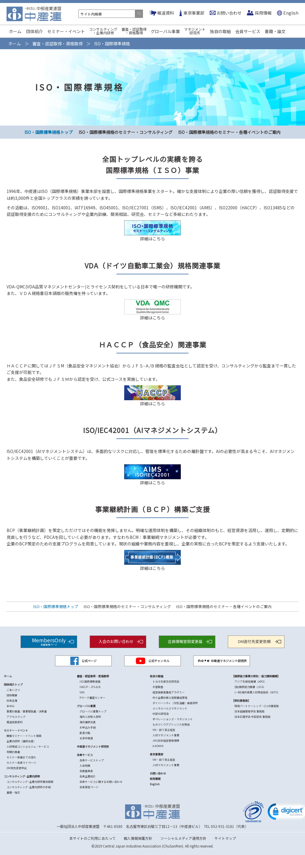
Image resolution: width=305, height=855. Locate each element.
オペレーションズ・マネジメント (172, 719)
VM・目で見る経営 (163, 730)
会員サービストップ (92, 760)
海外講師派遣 (88, 722)
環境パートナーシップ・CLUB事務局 (256, 706)
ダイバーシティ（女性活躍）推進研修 (175, 703)
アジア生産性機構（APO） (250, 682)
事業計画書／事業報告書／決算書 (27, 711)
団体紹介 (34, 31)
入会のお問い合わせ (116, 641)
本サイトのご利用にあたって (92, 838)
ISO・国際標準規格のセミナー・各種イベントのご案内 (229, 132)
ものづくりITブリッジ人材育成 (171, 724)
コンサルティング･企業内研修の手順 (29, 787)
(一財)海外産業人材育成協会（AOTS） (257, 692)
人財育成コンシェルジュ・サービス (28, 747)
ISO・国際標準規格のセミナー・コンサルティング (125, 132)
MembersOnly (49, 641)
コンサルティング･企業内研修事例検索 (30, 782)
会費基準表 (86, 771)
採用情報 (263, 13)
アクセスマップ (16, 717)
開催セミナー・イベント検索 (24, 736)
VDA (82, 692)
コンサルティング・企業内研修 (103, 31)
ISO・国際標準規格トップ (48, 132)
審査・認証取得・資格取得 (134, 31)
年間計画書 (13, 752)
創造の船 (85, 733)
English (290, 13)
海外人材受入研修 (90, 717)
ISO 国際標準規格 (90, 682)
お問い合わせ (229, 13)
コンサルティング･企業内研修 (22, 776)
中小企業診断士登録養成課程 (169, 698)
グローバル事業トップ (93, 711)
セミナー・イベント (66, 31)
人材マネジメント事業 (165, 735)
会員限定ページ (89, 787)
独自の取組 (220, 31)
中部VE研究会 (160, 714)
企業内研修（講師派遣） (21, 741)
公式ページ (83, 661)
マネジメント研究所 (195, 31)
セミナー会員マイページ (21, 763)
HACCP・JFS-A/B (90, 687)
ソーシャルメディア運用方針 (183, 838)
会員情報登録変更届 (185, 641)
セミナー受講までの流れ (21, 757)
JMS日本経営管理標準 (165, 741)
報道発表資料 (15, 722)
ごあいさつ (13, 690)
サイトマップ (225, 838)
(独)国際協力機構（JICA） (250, 687)
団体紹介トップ (13, 685)
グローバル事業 (165, 31)
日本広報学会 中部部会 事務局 (252, 717)
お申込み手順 (88, 727)
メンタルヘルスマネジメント (169, 708)
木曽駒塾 (157, 687)
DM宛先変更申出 (17, 768)
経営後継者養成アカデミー (168, 692)
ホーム (15, 31)
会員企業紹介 (88, 776)
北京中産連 (86, 738)
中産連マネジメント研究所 (222, 661)
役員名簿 (12, 701)
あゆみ (11, 706)
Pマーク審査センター (92, 698)
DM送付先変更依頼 (254, 641)
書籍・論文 (275, 31)
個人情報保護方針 (138, 838)
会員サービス (247, 31)
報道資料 (165, 13)
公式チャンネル (152, 661)
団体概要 (12, 695)
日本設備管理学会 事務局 (249, 711)
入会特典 (85, 766)
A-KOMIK (158, 746)
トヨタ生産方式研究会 (165, 682)
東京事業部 (193, 13)
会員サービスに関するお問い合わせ (101, 782)
